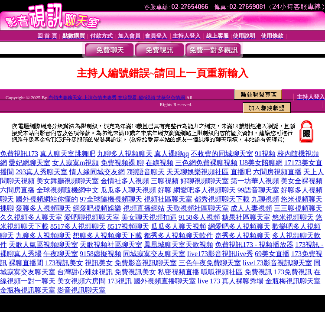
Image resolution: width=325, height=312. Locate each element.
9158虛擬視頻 (100, 253)
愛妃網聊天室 (29, 162)
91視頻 (265, 153)
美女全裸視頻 (301, 181)
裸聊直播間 (26, 262)
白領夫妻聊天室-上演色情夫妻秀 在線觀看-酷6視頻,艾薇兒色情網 (117, 97)
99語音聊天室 (258, 190)
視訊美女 (99, 262)
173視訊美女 (64, 262)
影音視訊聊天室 (81, 290)
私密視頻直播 (178, 272)
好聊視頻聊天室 (204, 181)
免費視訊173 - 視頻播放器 (254, 244)
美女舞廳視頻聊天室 (67, 181)
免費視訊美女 (135, 272)
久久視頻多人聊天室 (31, 217)
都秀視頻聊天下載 (222, 199)
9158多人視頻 (199, 217)
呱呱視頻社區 (222, 272)
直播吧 (241, 172)
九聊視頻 (265, 199)
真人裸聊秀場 (242, 281)
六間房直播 (17, 190)
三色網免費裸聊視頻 (206, 162)
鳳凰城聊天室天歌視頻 (178, 244)
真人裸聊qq (171, 153)
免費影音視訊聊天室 (145, 262)
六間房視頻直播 (277, 172)
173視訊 (119, 281)
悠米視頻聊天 (301, 199)
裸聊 (7, 208)
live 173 (209, 281)
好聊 (165, 190)
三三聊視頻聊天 (298, 208)
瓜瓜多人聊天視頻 (128, 190)
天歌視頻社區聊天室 (197, 208)
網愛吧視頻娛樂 (97, 208)
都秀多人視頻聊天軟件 (178, 235)
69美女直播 (272, 253)
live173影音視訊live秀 (220, 253)
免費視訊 (258, 272)
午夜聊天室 (60, 253)
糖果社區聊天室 (246, 217)
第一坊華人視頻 (255, 181)
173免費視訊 (293, 272)
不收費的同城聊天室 (222, 153)
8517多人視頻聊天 (78, 226)
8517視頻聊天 (128, 226)
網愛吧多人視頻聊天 (204, 190)
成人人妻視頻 (251, 208)
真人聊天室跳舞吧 (67, 153)
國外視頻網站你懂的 (47, 199)
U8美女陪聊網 (261, 162)
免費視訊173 (19, 153)
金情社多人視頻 (125, 181)
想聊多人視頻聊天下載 (107, 235)
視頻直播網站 (144, 208)
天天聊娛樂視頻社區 (197, 172)
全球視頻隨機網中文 (67, 190)
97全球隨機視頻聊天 (111, 199)
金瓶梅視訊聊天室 (293, 281)
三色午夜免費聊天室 (210, 262)
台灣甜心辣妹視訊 (85, 272)
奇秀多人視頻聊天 (242, 235)
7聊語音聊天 (146, 172)
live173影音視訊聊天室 (277, 262)
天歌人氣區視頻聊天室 (43, 244)
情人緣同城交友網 (97, 172)
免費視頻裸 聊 (122, 162)
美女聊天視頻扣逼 (149, 217)
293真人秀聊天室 (42, 172)
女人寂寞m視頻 (75, 162)
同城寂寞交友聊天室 (154, 253)
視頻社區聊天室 (168, 199)
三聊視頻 (165, 181)
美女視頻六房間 (81, 281)
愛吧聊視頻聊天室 (92, 217)
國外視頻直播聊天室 (164, 281)
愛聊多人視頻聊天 (43, 208)
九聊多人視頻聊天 (125, 153)
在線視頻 (159, 162)
